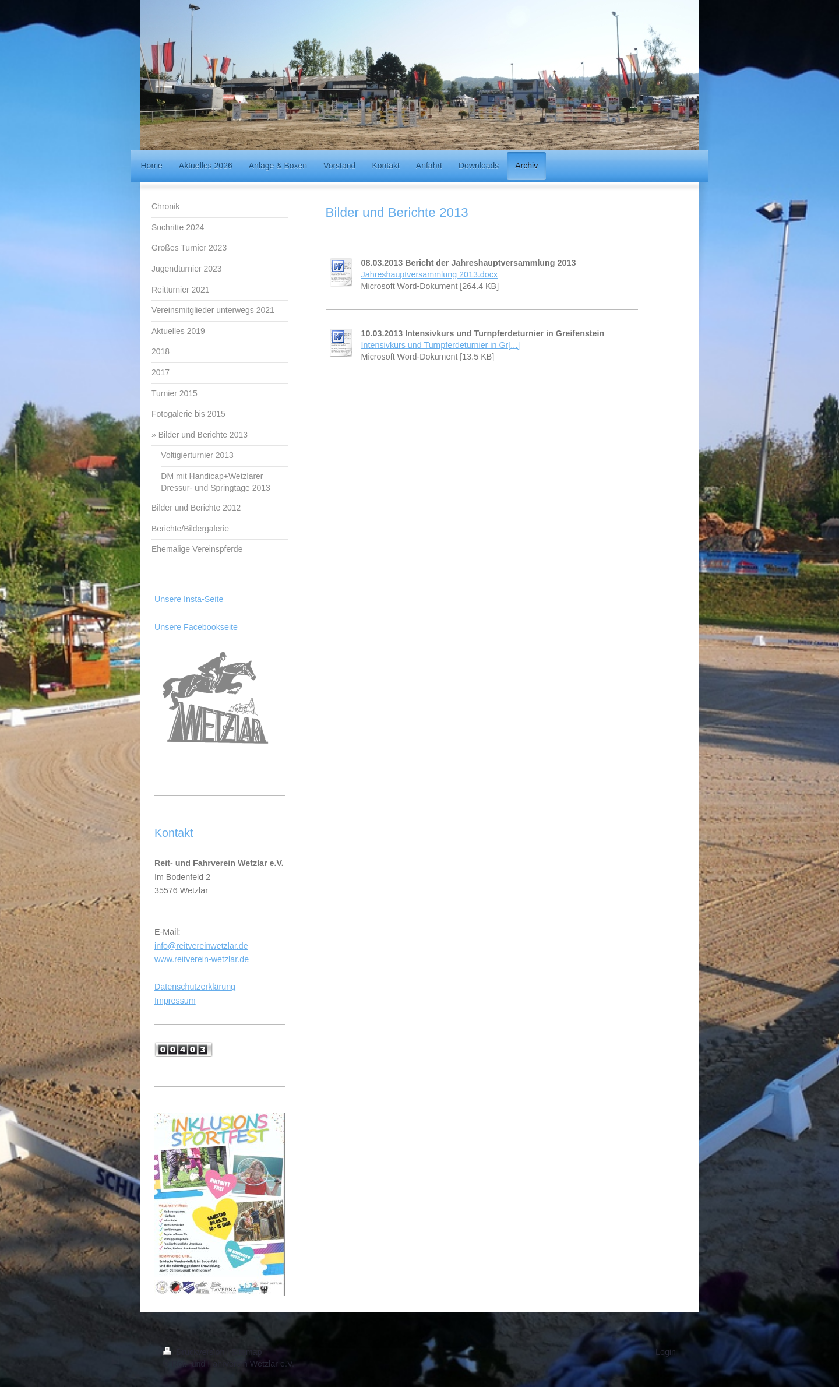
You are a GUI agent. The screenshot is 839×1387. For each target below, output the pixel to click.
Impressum (175, 1000)
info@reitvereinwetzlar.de (201, 946)
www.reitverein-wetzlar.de (201, 959)
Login (665, 1352)
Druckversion (195, 1352)
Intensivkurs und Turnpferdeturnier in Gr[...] (440, 345)
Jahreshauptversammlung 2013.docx (429, 274)
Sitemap (246, 1352)
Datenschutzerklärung (194, 986)
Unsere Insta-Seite (188, 599)
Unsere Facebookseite (196, 627)
